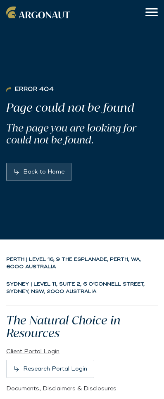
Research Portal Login (55, 368)
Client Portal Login (32, 351)
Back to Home (43, 171)
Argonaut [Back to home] (39, 12)
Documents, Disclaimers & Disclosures (61, 388)
